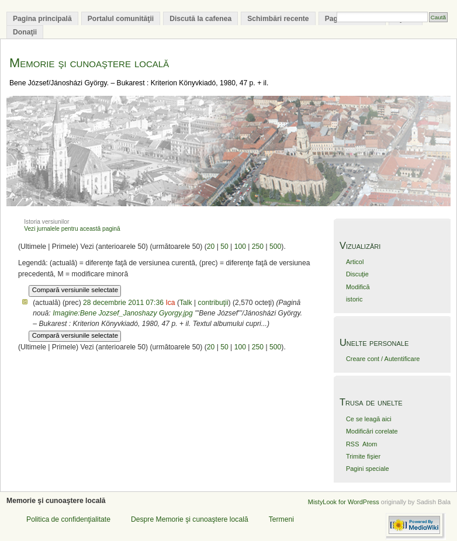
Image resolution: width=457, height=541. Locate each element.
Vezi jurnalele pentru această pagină (72, 229)
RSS (352, 444)
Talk (185, 303)
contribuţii (213, 303)
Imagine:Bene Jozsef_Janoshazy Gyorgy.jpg (123, 313)
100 (240, 246)
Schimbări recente (278, 19)
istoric (354, 299)
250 (258, 246)
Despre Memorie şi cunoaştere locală (189, 519)
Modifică (358, 286)
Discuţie (357, 274)
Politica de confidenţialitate (68, 519)
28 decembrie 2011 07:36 (123, 303)
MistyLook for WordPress (343, 501)
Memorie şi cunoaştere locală (89, 63)
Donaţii (25, 32)
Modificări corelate (372, 431)
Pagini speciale (367, 468)
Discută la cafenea (200, 19)
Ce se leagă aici (369, 418)
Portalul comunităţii (121, 19)
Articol (354, 261)
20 (211, 246)
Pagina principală (42, 19)
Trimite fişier (363, 456)
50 (224, 246)
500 (275, 246)
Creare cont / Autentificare (383, 358)
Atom (370, 444)
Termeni (281, 519)
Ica (170, 303)
